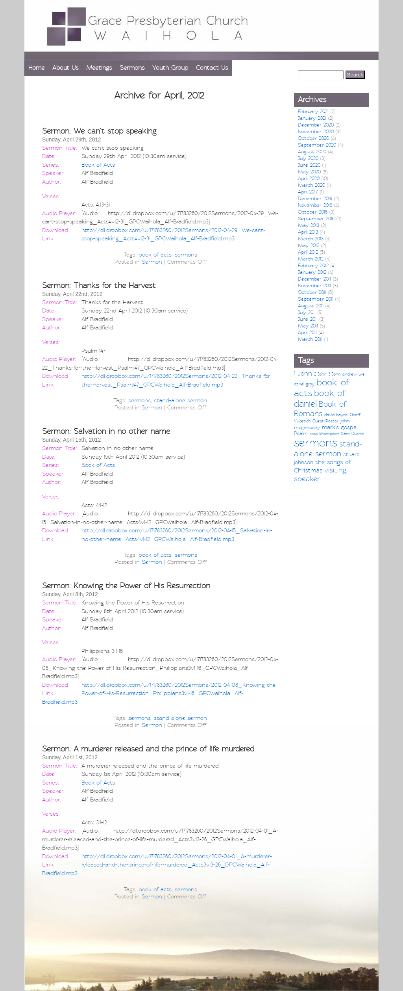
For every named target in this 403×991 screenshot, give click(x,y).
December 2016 (315, 198)
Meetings (99, 67)
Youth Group (170, 67)
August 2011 (311, 306)
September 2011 (315, 299)
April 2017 (308, 192)
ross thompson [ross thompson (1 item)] (324, 433)
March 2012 (311, 259)
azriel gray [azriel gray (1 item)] (304, 384)
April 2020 (309, 178)
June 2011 (308, 319)
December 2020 (316, 125)
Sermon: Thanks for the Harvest (99, 285)
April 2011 (307, 332)
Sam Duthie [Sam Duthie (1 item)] (352, 433)
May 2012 (308, 245)
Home (36, 67)
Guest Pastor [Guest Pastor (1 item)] (325, 421)
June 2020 (309, 165)
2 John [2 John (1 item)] (320, 374)
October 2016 (312, 212)
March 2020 (311, 185)
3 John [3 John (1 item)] (334, 374)
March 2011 (310, 339)
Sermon (152, 261)
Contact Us (212, 67)
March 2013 (311, 239)
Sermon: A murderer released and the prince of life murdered (148, 748)
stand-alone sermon (180, 400)
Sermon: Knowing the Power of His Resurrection (126, 585)
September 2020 (317, 145)
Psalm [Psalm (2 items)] (301, 433)
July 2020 (308, 158)
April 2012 (308, 252)
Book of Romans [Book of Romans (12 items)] (320, 409)
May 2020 (309, 172)
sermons (186, 254)
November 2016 (315, 205)
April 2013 (308, 232)
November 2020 (316, 131)
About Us (65, 67)
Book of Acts (98, 164)
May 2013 (308, 225)
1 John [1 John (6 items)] (303, 373)
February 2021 (313, 111)
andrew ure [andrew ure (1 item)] (353, 374)
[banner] (201, 30)
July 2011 (307, 312)
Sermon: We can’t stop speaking (99, 131)
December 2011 (314, 279)
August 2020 (312, 151)
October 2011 (312, 292)
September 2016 (316, 218)
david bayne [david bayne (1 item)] (336, 414)
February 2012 (313, 265)
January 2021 (312, 118)
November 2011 (314, 285)
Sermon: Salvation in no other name (106, 431)
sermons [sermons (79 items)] (315, 442)
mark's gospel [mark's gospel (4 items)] (340, 427)
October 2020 (313, 138)
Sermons (132, 67)
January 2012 (312, 272)
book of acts (155, 254)
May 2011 (308, 326)
